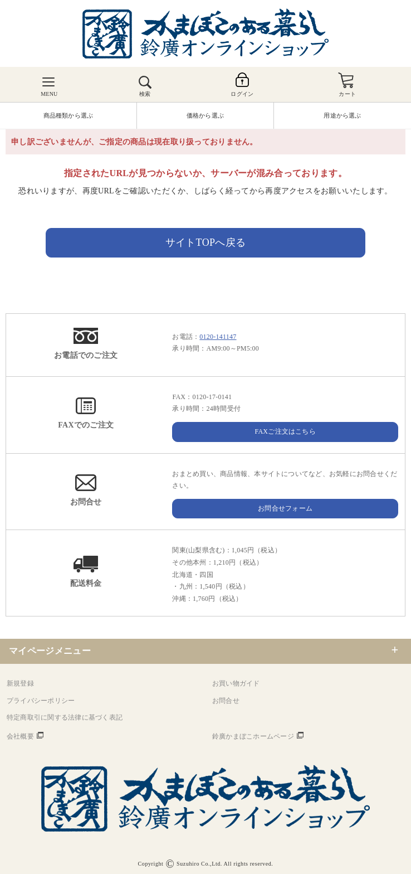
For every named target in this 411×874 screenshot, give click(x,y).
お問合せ (225, 701)
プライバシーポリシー (41, 701)
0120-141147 (217, 337)
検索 (144, 94)
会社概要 (20, 736)
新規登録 (20, 683)
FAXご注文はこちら (285, 431)
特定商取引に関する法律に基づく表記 (65, 717)
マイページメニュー (50, 651)
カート (347, 94)
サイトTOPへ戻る (205, 242)
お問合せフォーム (285, 508)
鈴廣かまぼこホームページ (253, 736)
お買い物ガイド (236, 683)
